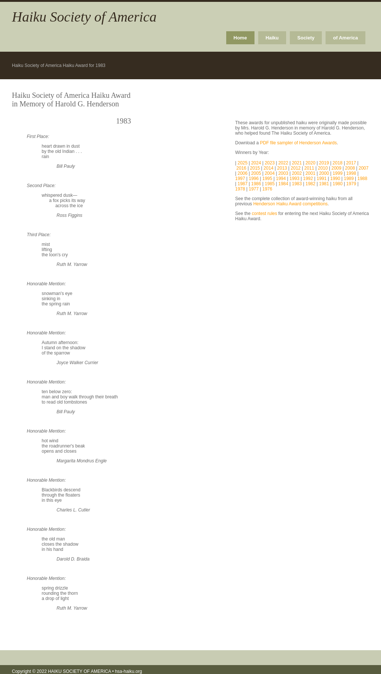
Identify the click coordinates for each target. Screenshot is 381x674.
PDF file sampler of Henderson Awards (298, 142)
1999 (338, 173)
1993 (294, 178)
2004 (269, 173)
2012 (296, 168)
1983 (297, 183)
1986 (256, 183)
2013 (282, 168)
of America (345, 38)
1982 (310, 183)
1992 (308, 178)
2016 (241, 168)
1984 (283, 183)
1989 (349, 178)
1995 (267, 178)
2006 (243, 173)
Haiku (272, 38)
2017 (351, 163)
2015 (255, 168)
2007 (364, 168)
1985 (270, 183)
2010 (323, 168)
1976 (267, 189)
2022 (283, 163)
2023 (270, 163)
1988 (363, 178)
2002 (297, 173)
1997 (240, 178)
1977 (254, 189)
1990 (335, 178)
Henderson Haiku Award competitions (290, 203)
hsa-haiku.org (128, 671)
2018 (338, 163)
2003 (283, 173)
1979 (351, 183)
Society (305, 38)
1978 (240, 189)
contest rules (264, 213)
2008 (350, 168)
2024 (256, 163)
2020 (311, 163)
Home (240, 38)
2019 (324, 163)
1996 (254, 178)
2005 (256, 173)
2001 (310, 173)
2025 (243, 163)
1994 (281, 178)
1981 (324, 183)
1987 (242, 183)
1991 (322, 178)
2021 (297, 163)
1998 (351, 173)
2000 (324, 173)
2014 (269, 168)
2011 (310, 168)
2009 (337, 168)
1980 (338, 183)
